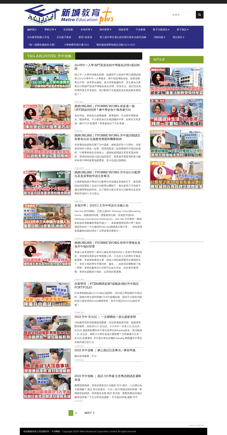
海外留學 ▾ (105, 29)
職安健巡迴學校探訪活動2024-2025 (115, 44)
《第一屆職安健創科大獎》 (42, 44)
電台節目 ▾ (178, 37)
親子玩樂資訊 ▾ (161, 29)
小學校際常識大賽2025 (76, 44)
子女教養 (140, 29)
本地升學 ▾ (86, 29)
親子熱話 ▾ (182, 29)
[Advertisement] (177, 220)
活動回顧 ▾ (159, 37)
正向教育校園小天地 (38, 37)
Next (88, 412)
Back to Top (195, 425)
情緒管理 (123, 29)
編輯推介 (32, 29)
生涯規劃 (68, 29)
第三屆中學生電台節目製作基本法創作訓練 (123, 37)
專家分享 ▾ (50, 29)
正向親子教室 (64, 37)
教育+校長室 (85, 37)
